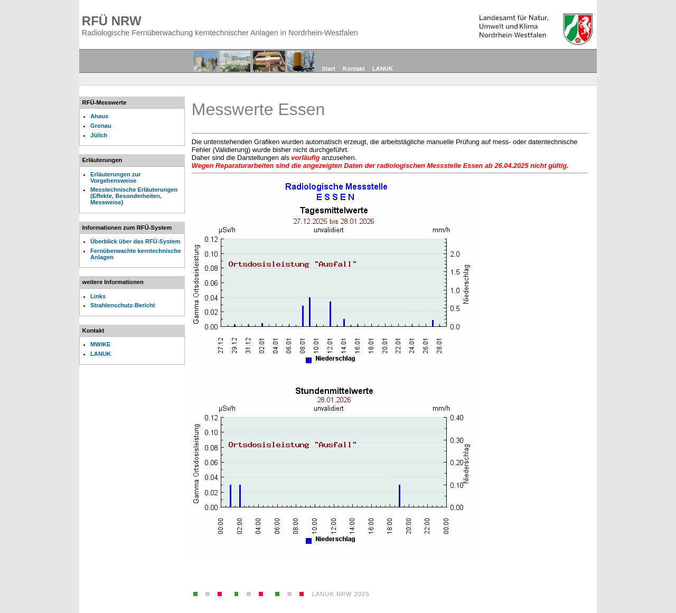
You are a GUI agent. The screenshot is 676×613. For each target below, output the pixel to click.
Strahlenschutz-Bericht (122, 305)
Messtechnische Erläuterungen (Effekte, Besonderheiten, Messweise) (133, 195)
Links (98, 296)
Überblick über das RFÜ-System (135, 241)
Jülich (98, 135)
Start (328, 68)
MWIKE (100, 344)
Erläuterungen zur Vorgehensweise (115, 177)
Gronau (100, 125)
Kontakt (354, 68)
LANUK (382, 68)
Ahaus (99, 116)
